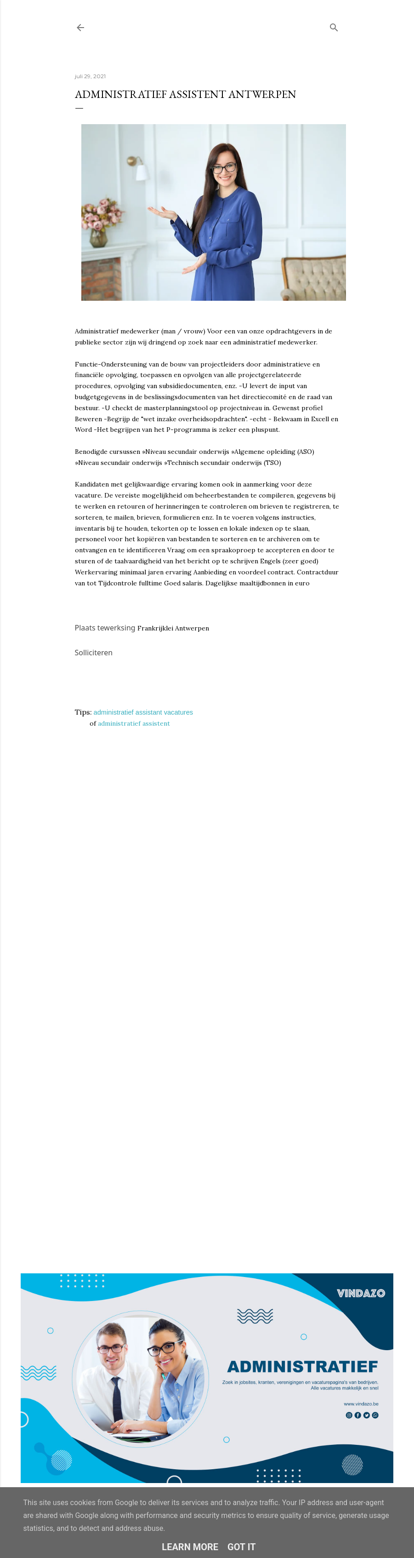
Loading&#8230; (207, 965)
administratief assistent (134, 723)
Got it (241, 1546)
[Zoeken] (334, 25)
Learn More (190, 1546)
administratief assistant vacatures (143, 712)
